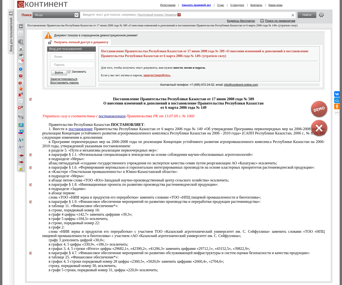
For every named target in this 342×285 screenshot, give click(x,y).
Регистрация (168, 5)
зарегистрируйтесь (157, 75)
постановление (81, 129)
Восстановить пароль (64, 82)
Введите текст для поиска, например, (130, 14)
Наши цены (276, 5)
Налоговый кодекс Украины (157, 14)
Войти (59, 72)
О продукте (237, 5)
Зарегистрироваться (63, 79)
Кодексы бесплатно (241, 21)
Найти (307, 15)
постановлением (112, 116)
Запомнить (79, 71)
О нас (220, 5)
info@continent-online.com (241, 84)
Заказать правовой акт (196, 5)
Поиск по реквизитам (280, 21)
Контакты (256, 5)
